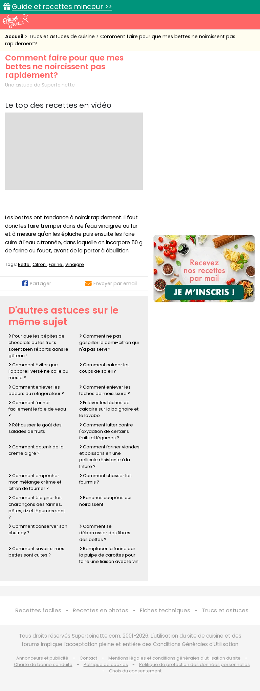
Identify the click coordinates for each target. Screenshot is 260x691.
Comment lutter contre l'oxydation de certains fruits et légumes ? (106, 431)
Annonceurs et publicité (42, 658)
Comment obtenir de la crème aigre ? (36, 450)
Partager (36, 283)
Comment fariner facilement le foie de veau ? (37, 409)
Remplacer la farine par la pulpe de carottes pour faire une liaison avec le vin (108, 555)
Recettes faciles (38, 610)
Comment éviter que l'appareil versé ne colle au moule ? (38, 371)
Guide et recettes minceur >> (62, 6)
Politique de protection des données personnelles (194, 664)
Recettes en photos (100, 610)
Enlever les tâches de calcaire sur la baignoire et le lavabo (108, 409)
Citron (39, 264)
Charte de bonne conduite (43, 664)
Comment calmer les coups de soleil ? (104, 368)
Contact (88, 658)
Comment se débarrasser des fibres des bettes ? (104, 532)
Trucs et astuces (225, 610)
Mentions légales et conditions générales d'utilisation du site (174, 658)
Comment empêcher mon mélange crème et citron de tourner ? (34, 482)
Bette (24, 264)
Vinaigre (74, 264)
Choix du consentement (135, 671)
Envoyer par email (111, 283)
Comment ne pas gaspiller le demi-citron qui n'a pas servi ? (109, 342)
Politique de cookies (106, 664)
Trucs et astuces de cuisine (62, 36)
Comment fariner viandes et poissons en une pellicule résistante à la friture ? (109, 456)
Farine (56, 264)
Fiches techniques (165, 610)
